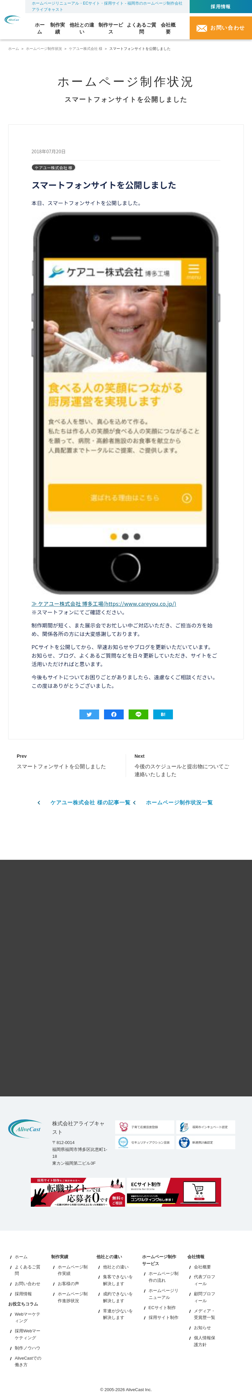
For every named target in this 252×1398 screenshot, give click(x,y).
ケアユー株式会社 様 (85, 49)
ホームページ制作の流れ (163, 1277)
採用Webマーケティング (28, 1334)
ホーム (13, 49)
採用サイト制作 (163, 1317)
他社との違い (116, 1266)
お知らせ (202, 1327)
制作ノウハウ (27, 1347)
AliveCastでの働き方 (28, 1361)
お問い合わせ (27, 1283)
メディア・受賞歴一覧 (204, 1314)
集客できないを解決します (118, 1280)
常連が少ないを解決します (118, 1314)
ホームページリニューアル (163, 1294)
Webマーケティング (28, 1317)
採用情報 (221, 6)
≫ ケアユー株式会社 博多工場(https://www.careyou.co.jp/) (104, 603)
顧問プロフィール (204, 1297)
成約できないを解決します (118, 1297)
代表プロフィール (204, 1280)
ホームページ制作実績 (73, 1270)
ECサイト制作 (162, 1307)
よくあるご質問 (27, 1270)
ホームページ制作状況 (44, 49)
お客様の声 (68, 1283)
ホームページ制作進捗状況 (73, 1297)
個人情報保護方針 (204, 1341)
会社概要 (202, 1266)
